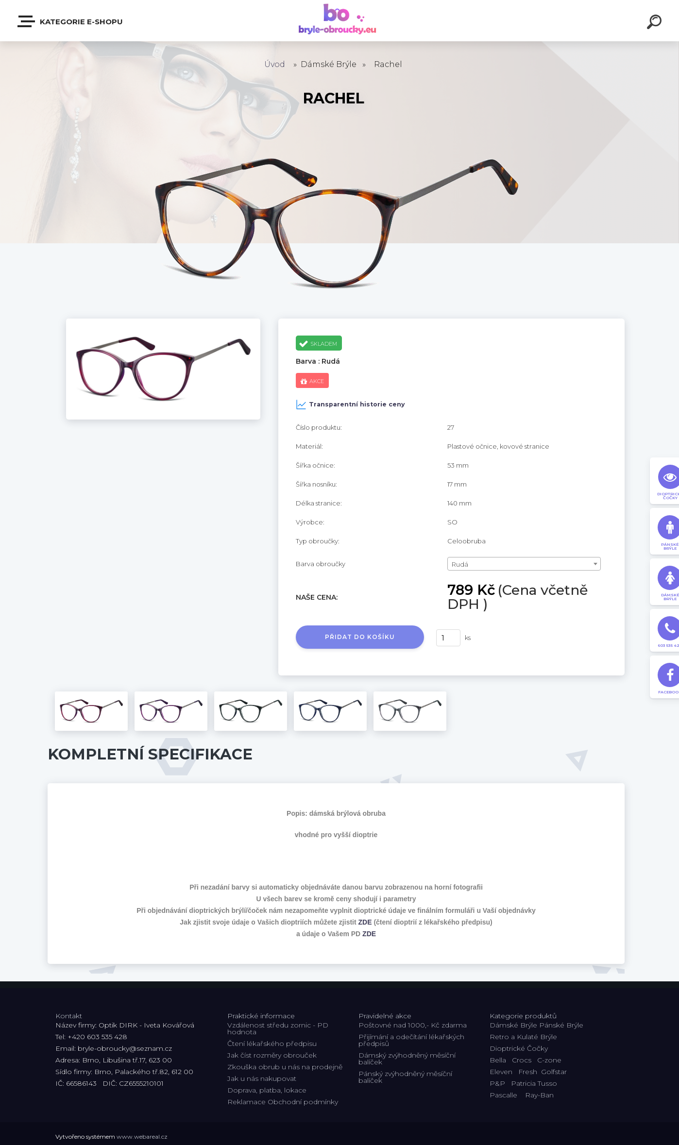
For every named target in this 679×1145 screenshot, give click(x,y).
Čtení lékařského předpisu (272, 1043)
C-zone (549, 1060)
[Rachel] (163, 322)
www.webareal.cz (142, 1136)
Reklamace (246, 1101)
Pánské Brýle (561, 1025)
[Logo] (339, 20)
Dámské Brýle (513, 1025)
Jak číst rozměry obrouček (272, 1055)
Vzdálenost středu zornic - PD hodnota (277, 1028)
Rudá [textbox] (460, 564)
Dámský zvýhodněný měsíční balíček (407, 1058)
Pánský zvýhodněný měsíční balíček (405, 1077)
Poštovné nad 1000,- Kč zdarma (412, 1025)
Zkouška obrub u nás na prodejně (284, 1066)
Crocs (521, 1060)
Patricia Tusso (534, 1083)
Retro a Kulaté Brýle (523, 1036)
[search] (655, 23)
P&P (497, 1083)
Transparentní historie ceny (350, 404)
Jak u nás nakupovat (261, 1078)
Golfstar (554, 1071)
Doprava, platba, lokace (266, 1090)
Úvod (274, 64)
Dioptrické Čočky (519, 1048)
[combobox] (524, 564)
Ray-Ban (539, 1095)
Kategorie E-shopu (70, 21)
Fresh (527, 1071)
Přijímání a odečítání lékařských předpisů (411, 1040)
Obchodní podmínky (303, 1101)
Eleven (501, 1071)
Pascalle (503, 1095)
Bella (498, 1060)
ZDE (365, 922)
